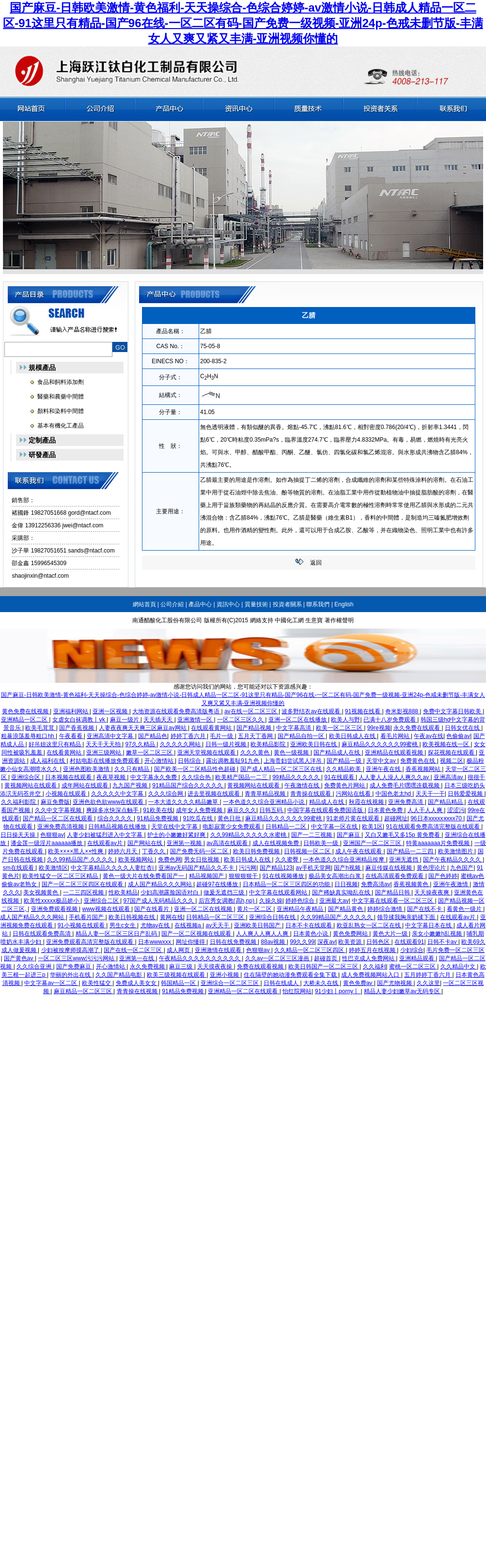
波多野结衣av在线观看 (312, 711)
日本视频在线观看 (69, 777)
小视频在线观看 (67, 793)
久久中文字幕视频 (59, 810)
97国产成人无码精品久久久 (159, 900)
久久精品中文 (458, 966)
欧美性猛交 (97, 983)
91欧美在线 (157, 810)
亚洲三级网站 (104, 752)
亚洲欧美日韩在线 (314, 744)
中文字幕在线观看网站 (279, 892)
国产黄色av (19, 958)
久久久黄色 (255, 752)
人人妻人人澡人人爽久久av (394, 777)
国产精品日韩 (393, 892)
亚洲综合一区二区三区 (230, 983)
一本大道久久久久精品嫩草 (183, 802)
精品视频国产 (207, 876)
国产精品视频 (254, 727)
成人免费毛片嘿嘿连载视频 (405, 785)
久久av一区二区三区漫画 (278, 958)
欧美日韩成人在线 (353, 736)
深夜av (326, 941)
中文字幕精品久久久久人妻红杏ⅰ (113, 867)
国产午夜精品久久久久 (453, 859)
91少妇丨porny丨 (338, 991)
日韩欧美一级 (321, 843)
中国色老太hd (394, 793)
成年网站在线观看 (86, 785)
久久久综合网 (166, 793)
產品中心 (200, 604)
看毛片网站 (395, 736)
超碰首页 (326, 958)
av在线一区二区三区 (251, 711)
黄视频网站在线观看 (31, 785)
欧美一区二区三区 (340, 727)
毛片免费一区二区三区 (455, 950)
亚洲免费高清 (406, 802)
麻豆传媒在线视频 (389, 867)
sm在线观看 (19, 867)
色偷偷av (458, 736)
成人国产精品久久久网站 (160, 884)
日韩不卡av (442, 941)
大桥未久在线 (321, 983)
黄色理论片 (432, 867)
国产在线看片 (152, 909)
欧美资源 (350, 941)
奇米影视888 (402, 711)
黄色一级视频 (292, 752)
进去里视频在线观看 (214, 793)
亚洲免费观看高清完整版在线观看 (90, 941)
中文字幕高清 (294, 727)
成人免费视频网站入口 (371, 974)
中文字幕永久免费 (154, 777)
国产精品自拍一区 (302, 736)
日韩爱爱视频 (466, 793)
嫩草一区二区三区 (150, 752)
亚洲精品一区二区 (25, 719)
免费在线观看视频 (261, 966)
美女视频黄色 (41, 892)
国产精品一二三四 (411, 851)
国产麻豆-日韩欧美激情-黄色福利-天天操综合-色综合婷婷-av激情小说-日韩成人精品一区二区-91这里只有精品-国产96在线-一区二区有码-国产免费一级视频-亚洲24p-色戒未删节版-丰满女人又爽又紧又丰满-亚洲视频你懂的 (243, 23)
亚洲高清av (449, 777)
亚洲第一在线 (137, 958)
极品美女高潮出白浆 (335, 876)
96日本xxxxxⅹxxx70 (436, 818)
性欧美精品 (123, 892)
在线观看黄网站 (212, 727)
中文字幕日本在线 (429, 925)
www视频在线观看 (106, 909)
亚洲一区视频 (111, 711)
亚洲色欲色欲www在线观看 (109, 802)
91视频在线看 (363, 711)
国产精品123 (276, 867)
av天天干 (218, 925)
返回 (316, 562)
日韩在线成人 (282, 983)
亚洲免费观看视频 (55, 909)
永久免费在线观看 (417, 727)
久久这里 (428, 983)
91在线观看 (340, 777)
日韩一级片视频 (226, 744)
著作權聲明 (339, 620)
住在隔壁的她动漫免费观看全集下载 (291, 974)
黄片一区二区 (255, 909)
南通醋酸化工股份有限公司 (167, 620)
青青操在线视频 (138, 991)
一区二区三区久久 (241, 719)
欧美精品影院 (269, 744)
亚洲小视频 (225, 974)
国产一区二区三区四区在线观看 (83, 884)
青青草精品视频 (266, 793)
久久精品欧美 (344, 769)
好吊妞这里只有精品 (55, 744)
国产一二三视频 (312, 834)
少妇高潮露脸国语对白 (170, 892)
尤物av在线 (156, 925)
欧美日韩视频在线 (133, 917)
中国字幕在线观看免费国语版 (325, 810)
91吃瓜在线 (199, 818)
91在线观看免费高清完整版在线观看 (433, 826)
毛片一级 (222, 736)
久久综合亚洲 (34, 966)
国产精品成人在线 (337, 752)
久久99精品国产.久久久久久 (337, 917)
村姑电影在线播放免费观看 (105, 760)
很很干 (476, 777)
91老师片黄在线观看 (354, 818)
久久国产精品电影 (119, 974)
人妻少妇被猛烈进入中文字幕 (105, 834)
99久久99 (302, 941)
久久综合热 (197, 777)
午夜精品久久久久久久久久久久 (200, 958)
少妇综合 (411, 950)
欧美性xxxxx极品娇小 (52, 900)
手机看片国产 (87, 917)
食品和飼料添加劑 (60, 382)
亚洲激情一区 (195, 719)
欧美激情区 (53, 867)
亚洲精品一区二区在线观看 (243, 991)
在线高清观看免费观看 (395, 876)
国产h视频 (348, 867)
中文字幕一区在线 (335, 826)
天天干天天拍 (104, 744)
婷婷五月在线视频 (373, 950)
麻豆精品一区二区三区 (83, 991)
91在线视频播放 (283, 876)
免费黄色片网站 (345, 785)
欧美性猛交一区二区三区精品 (60, 876)
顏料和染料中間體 (60, 411)
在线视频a (188, 925)
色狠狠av (52, 834)
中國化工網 (289, 620)
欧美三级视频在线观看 (176, 974)
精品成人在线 (327, 802)
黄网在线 (171, 917)
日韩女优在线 (463, 727)
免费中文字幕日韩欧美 (453, 711)
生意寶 (314, 620)
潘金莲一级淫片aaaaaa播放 (47, 843)
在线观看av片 (105, 843)
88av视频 (273, 941)
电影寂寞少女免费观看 (232, 826)
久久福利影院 (19, 802)
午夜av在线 (428, 736)
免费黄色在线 (418, 760)
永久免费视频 (148, 966)
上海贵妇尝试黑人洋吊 (293, 760)
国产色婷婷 (442, 876)
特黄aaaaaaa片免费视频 (438, 843)
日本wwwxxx (155, 941)
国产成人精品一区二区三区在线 (281, 769)
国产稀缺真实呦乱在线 (342, 892)
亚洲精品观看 (417, 958)
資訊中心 (228, 604)
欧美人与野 (345, 719)
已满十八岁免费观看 (390, 719)
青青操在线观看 (311, 793)
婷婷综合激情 (385, 909)
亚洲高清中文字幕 (111, 736)
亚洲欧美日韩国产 (258, 925)
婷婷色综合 (300, 900)
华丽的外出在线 (71, 974)
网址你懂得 (191, 941)
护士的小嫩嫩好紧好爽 (177, 834)
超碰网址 (396, 818)
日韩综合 (190, 760)
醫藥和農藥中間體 (60, 396)
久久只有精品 (132, 769)
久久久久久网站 (181, 744)
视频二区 (451, 760)
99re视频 (379, 727)
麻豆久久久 (241, 810)
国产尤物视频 (395, 983)
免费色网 (169, 859)
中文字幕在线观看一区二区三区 (393, 900)
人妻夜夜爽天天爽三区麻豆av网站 (143, 727)
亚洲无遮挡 (404, 859)
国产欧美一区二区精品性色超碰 (195, 769)
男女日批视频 (202, 859)
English (343, 604)
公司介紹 (172, 604)
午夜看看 (71, 736)
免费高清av (376, 884)
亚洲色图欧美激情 (87, 769)
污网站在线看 (354, 793)
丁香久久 (154, 851)
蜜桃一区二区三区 (413, 966)
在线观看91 (409, 941)
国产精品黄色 (346, 909)
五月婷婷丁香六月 (428, 974)
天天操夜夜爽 (432, 892)
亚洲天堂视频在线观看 (207, 752)
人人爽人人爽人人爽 (263, 933)
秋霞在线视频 (367, 802)
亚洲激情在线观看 (219, 950)
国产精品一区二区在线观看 (58, 818)
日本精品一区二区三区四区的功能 (287, 884)
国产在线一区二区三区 (133, 950)
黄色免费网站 (351, 933)
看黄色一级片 (465, 909)
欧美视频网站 (136, 859)
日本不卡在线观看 (309, 925)
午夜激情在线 (302, 785)
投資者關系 (287, 604)
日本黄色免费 (386, 810)
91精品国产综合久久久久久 (188, 785)
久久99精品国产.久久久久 (81, 859)
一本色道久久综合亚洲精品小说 (264, 802)
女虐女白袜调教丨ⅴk (79, 719)
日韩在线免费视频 (234, 941)
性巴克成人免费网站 (369, 958)
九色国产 (461, 867)
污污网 (247, 867)
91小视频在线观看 (82, 925)
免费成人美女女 (137, 983)
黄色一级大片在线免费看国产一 (144, 876)
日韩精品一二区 (287, 826)
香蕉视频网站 (424, 769)
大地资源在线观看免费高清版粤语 (176, 711)
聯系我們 (317, 604)
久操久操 (270, 900)
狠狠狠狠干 (244, 876)
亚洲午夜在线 (384, 769)
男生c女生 (123, 925)
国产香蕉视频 (77, 727)
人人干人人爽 (426, 810)
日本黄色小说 (311, 933)
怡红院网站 (297, 991)
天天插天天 (158, 719)
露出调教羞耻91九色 (233, 760)
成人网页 (179, 950)
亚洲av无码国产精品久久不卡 (197, 867)
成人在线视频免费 (276, 843)
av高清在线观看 (227, 843)
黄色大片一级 (391, 933)
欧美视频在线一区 (446, 744)
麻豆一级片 (125, 719)
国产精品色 (152, 736)
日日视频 (346, 884)
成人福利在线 (48, 760)
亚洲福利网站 (71, 711)
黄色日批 (230, 818)
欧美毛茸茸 (40, 727)
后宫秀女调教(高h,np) (227, 900)
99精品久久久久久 (296, 777)
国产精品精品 (446, 802)
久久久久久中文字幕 (118, 793)
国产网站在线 (145, 843)
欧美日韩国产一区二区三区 (324, 966)
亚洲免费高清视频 (61, 826)
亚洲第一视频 (185, 843)
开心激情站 (159, 760)
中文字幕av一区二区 (51, 983)
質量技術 (256, 604)
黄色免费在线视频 (26, 711)
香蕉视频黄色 (411, 884)
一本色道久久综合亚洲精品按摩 (344, 859)
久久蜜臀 (287, 859)
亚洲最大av (334, 900)
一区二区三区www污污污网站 (77, 958)
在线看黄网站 (65, 752)
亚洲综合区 (26, 777)
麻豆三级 (181, 966)
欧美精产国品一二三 (242, 777)
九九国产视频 (130, 785)
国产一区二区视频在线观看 (197, 933)
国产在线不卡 (425, 909)
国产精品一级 (345, 760)
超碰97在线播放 (217, 884)
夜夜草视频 (111, 777)
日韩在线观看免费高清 (42, 933)
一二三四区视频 (84, 892)
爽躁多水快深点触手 (113, 810)
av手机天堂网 (313, 867)
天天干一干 (430, 793)
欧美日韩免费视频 (257, 851)
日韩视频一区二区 (308, 851)
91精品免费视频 (158, 818)
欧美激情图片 (456, 851)
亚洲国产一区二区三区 (373, 843)
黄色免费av (358, 983)
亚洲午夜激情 (451, 884)
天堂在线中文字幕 (175, 826)
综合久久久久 (115, 818)
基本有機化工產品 (60, 425)
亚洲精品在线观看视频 (394, 752)
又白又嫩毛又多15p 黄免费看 (403, 834)
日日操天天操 (18, 834)
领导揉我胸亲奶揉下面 (407, 917)
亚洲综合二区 (102, 900)
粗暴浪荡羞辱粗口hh (28, 736)
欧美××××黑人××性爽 (76, 851)
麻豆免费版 (55, 802)
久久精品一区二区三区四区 (309, 950)
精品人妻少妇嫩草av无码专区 (402, 991)
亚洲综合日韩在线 (273, 917)
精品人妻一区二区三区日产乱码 (117, 933)
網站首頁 (144, 604)
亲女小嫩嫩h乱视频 (437, 933)
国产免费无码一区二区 (200, 851)
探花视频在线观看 (452, 752)
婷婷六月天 (123, 851)
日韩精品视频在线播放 (118, 826)
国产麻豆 (349, 834)
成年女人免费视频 (200, 810)
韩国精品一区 (179, 983)
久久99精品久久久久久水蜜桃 (249, 834)
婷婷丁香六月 (189, 736)
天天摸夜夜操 (215, 966)
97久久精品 (141, 744)
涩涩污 (456, 810)
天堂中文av (381, 760)
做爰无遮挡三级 (225, 892)
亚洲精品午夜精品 (301, 909)
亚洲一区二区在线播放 (298, 719)
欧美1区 (372, 826)
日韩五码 (271, 810)
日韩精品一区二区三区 (216, 917)
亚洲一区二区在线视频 (204, 909)
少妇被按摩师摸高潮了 (71, 950)
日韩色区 (378, 941)
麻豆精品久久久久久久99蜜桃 (381, 744)
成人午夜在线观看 (359, 851)
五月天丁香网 (256, 736)
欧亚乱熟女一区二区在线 (369, 925)
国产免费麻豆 (74, 966)
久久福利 (374, 966)
